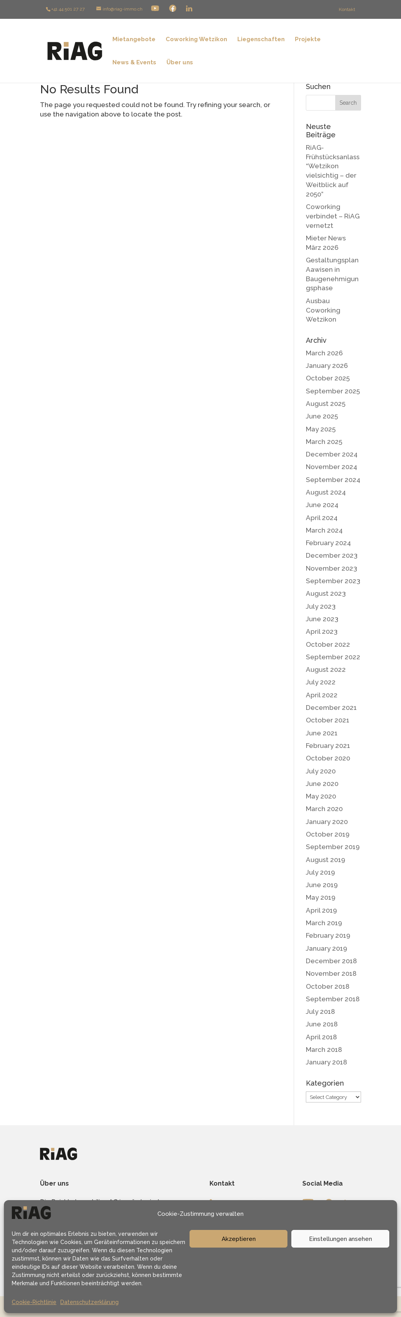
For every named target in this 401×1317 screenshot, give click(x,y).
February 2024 (328, 543)
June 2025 (322, 416)
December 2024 (332, 454)
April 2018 (321, 1037)
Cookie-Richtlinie (34, 1302)
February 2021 (328, 745)
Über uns (179, 63)
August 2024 (326, 492)
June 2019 (322, 885)
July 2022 (321, 682)
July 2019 (320, 872)
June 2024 (322, 505)
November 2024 (331, 467)
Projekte (308, 39)
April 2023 (322, 631)
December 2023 (332, 555)
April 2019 (321, 910)
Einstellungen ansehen (340, 1238)
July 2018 (320, 1011)
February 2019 (328, 935)
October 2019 (327, 834)
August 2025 (325, 403)
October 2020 (328, 758)
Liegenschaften (261, 39)
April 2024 (322, 518)
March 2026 (324, 353)
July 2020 (321, 771)
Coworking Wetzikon (196, 39)
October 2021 (327, 720)
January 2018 (326, 1062)
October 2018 (327, 986)
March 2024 (324, 530)
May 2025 (321, 429)
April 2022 (322, 695)
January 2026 (327, 365)
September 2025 (333, 391)
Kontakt (347, 9)
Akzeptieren (239, 1238)
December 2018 (331, 961)
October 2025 (328, 378)
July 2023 (321, 606)
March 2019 (324, 923)
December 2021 (331, 707)
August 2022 (326, 669)
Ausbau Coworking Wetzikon (323, 310)
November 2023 (331, 568)
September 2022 (333, 657)
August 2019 (325, 860)
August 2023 (326, 593)
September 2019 (332, 847)
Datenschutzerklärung (89, 1302)
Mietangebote (133, 39)
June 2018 (322, 1024)
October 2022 (328, 644)
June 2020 (322, 784)
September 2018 (332, 999)
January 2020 (327, 822)
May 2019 (320, 897)
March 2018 (324, 1049)
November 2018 (331, 973)
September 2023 (333, 581)
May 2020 (321, 796)
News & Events (134, 63)
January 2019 (326, 948)
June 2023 (322, 619)
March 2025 (324, 442)
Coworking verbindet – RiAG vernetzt (332, 216)
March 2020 (324, 809)
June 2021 (322, 733)
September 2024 (333, 480)
